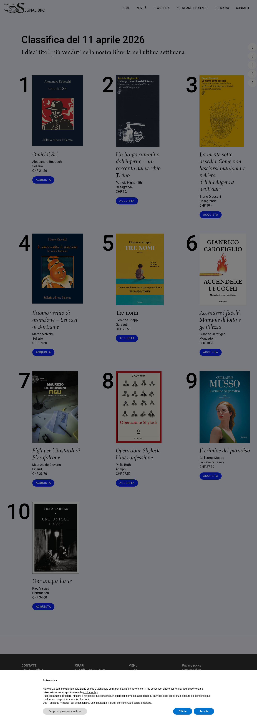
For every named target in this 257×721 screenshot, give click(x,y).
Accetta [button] (203, 711)
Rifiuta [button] (183, 711)
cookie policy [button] (90, 692)
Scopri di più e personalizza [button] (65, 711)
